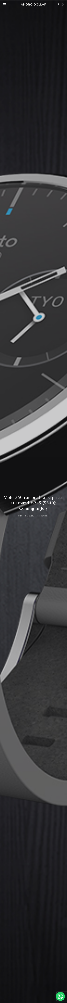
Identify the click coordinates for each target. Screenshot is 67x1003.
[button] (63, 4)
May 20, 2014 (30, 516)
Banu (20, 516)
